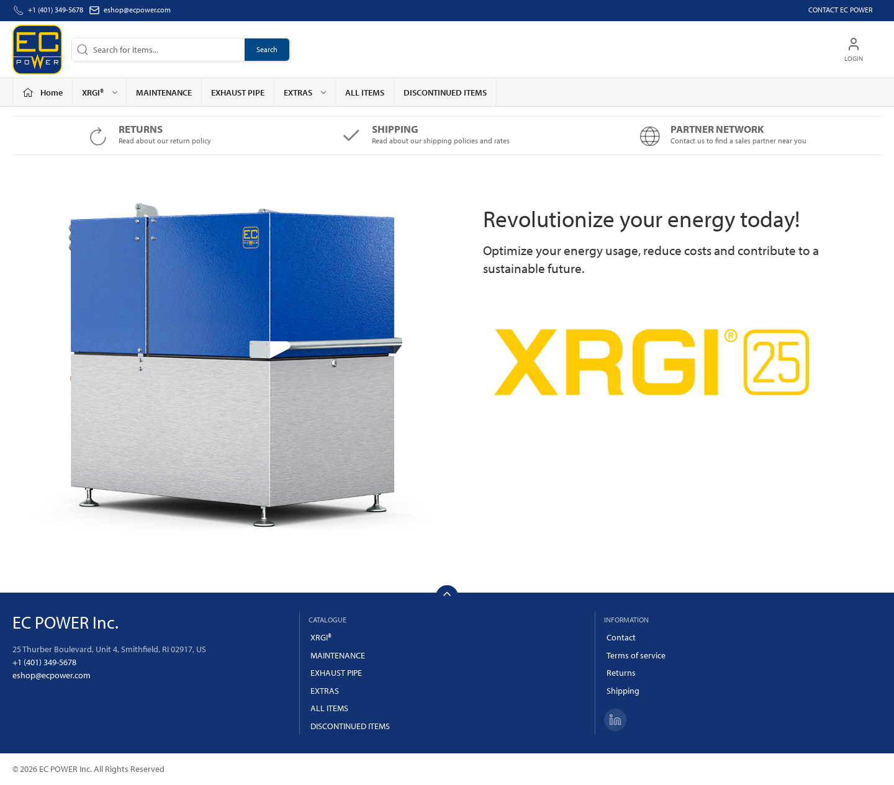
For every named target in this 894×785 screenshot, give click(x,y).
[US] (37, 49)
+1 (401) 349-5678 (44, 662)
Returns (621, 672)
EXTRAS (324, 690)
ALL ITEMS (364, 92)
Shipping (623, 690)
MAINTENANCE (164, 92)
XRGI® (321, 637)
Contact (621, 637)
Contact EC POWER (840, 9)
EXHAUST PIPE (237, 92)
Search (267, 49)
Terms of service (636, 655)
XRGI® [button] (100, 92)
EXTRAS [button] (306, 92)
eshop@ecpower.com (137, 9)
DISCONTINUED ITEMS (445, 92)
